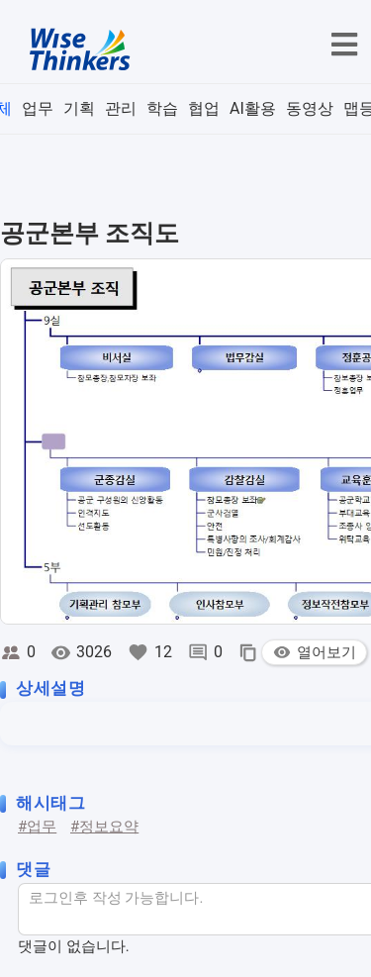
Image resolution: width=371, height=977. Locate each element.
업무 (37, 108)
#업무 (37, 826)
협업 (204, 108)
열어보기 (314, 652)
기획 (79, 108)
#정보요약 (104, 826)
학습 (162, 108)
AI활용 (253, 108)
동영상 (309, 108)
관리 (121, 108)
